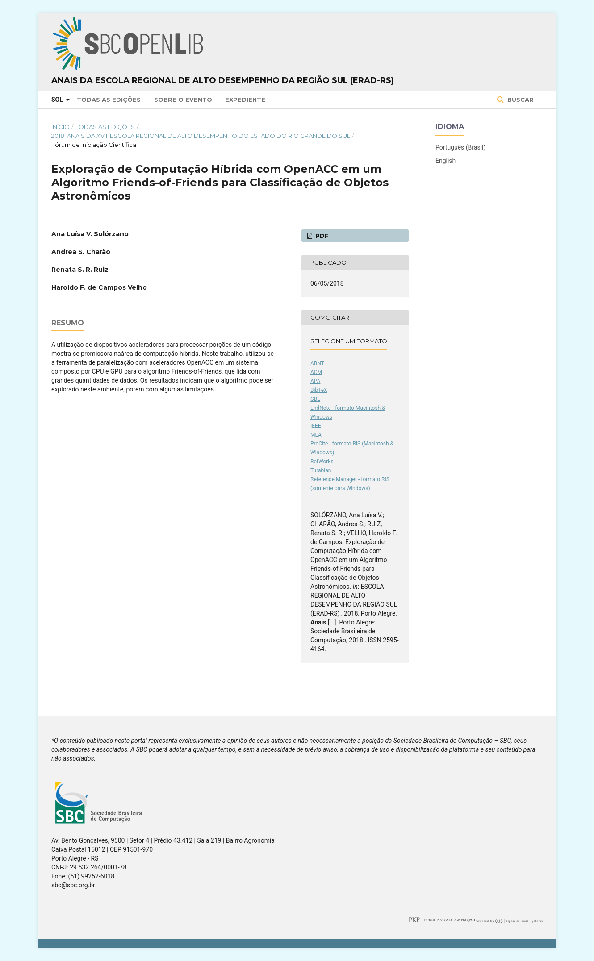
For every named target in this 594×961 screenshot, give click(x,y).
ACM (316, 372)
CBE (315, 399)
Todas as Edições (109, 99)
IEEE (315, 426)
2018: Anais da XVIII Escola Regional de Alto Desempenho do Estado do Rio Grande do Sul (200, 135)
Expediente (245, 99)
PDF (321, 235)
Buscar (520, 99)
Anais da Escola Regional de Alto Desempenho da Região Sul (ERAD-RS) (222, 80)
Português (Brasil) (460, 147)
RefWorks (322, 461)
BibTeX (318, 390)
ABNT (317, 363)
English (445, 160)
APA (315, 381)
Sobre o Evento (183, 99)
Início (60, 126)
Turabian (320, 470)
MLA (316, 435)
